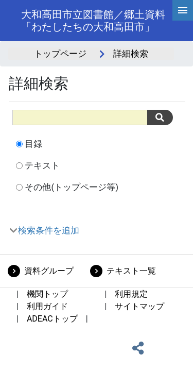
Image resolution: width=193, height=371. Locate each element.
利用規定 (131, 294)
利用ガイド (47, 306)
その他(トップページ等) (71, 187)
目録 (33, 144)
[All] (80, 117)
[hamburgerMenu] (182, 10)
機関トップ (47, 294)
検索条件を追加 (48, 230)
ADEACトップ (52, 319)
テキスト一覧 (131, 271)
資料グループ (49, 271)
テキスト (42, 165)
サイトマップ (139, 306)
